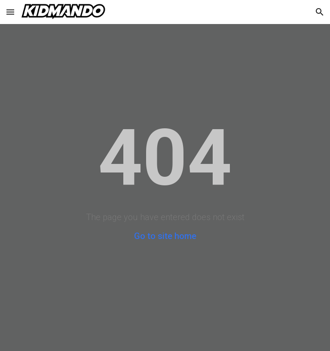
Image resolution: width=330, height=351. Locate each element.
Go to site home (165, 236)
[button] (10, 12)
